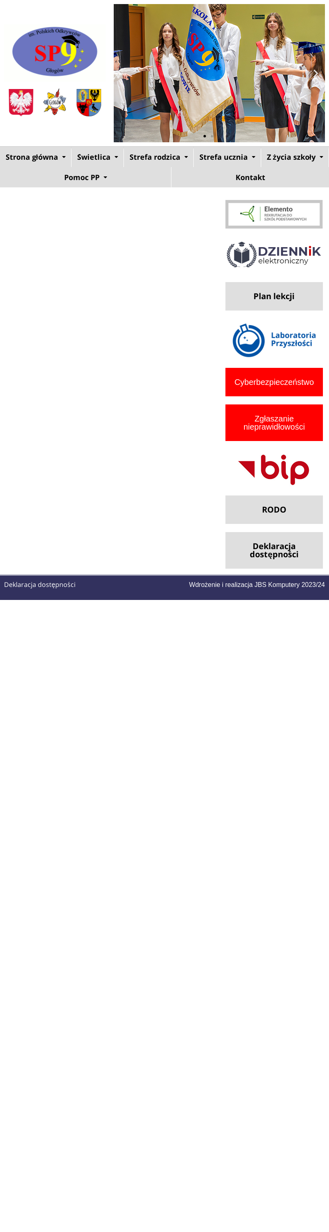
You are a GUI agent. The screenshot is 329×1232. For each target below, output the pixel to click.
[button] (123, 73)
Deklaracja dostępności (40, 584)
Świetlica (97, 157)
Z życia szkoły (295, 157)
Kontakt (250, 177)
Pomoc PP (85, 177)
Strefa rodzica (159, 157)
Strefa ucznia (227, 157)
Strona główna (36, 157)
